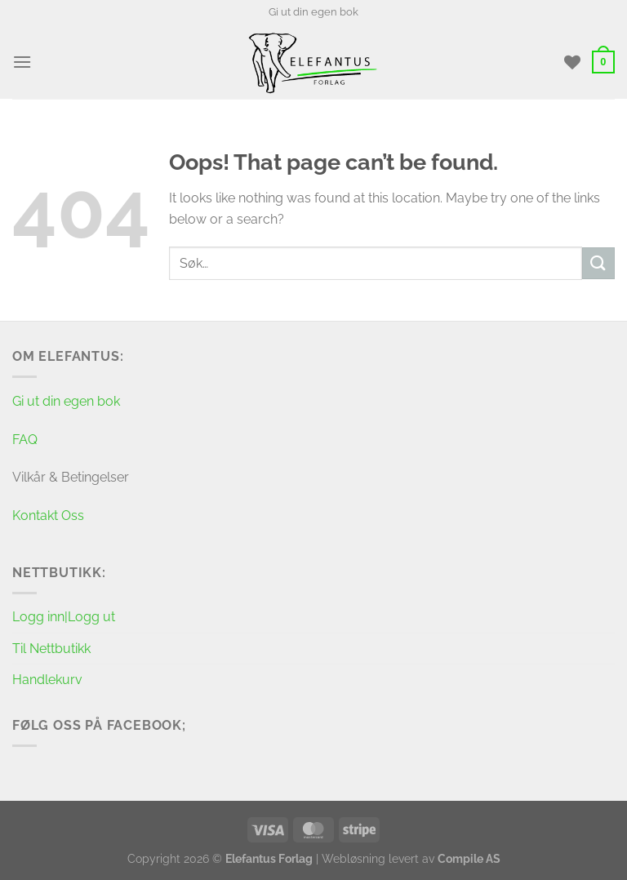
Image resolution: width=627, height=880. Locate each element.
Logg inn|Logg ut (63, 616)
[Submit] (598, 263)
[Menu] (22, 62)
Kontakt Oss (48, 515)
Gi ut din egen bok (313, 12)
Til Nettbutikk (51, 648)
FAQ (25, 439)
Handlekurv (47, 679)
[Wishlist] (572, 62)
